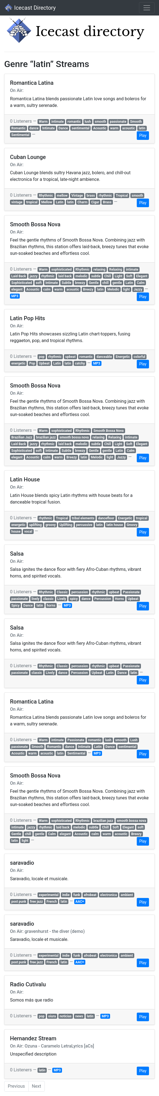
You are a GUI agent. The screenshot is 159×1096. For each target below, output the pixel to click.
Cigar (95, 202)
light (126, 289)
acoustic (128, 128)
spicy (74, 599)
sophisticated (61, 269)
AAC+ (80, 902)
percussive (84, 525)
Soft (129, 276)
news (79, 1016)
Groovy (132, 525)
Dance (63, 128)
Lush (134, 740)
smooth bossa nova (74, 437)
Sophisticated (21, 283)
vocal (28, 531)
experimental (49, 895)
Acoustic (99, 128)
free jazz (36, 902)
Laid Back (18, 276)
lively (35, 599)
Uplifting (65, 525)
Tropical (122, 195)
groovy (51, 525)
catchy (80, 363)
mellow (62, 195)
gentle (117, 283)
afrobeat (90, 895)
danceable (104, 357)
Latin (59, 202)
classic (48, 599)
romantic (74, 122)
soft (39, 283)
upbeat (70, 357)
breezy (80, 283)
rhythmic (105, 195)
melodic (82, 276)
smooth (100, 122)
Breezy (88, 289)
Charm (83, 202)
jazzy (34, 276)
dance (34, 128)
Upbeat (44, 363)
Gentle (94, 283)
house (16, 531)
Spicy (15, 605)
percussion (79, 592)
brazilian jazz (46, 437)
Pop (32, 363)
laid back (65, 276)
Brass (107, 202)
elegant (17, 289)
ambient (127, 895)
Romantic (18, 128)
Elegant (141, 276)
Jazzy (137, 289)
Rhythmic (46, 195)
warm (114, 128)
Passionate (131, 592)
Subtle (66, 283)
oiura (52, 1016)
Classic (62, 592)
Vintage (77, 195)
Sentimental (20, 135)
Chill (107, 276)
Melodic (113, 289)
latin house (114, 525)
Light (118, 276)
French (52, 902)
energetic (18, 363)
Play (142, 135)
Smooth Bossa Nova (108, 431)
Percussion (102, 599)
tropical (32, 202)
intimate (57, 122)
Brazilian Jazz (21, 437)
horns (51, 605)
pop (41, 357)
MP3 (14, 296)
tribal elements (83, 518)
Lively (61, 599)
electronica (108, 895)
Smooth (136, 122)
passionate (118, 122)
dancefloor (106, 518)
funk (76, 895)
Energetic (123, 357)
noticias (65, 1016)
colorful (139, 357)
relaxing (99, 269)
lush (88, 122)
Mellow (46, 202)
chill (105, 283)
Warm (43, 122)
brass (91, 195)
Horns (119, 599)
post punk (18, 902)
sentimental (81, 128)
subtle (95, 276)
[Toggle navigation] (147, 7)
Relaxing (115, 269)
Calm (141, 283)
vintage (17, 202)
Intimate (48, 128)
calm (47, 289)
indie (65, 895)
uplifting (35, 525)
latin (142, 128)
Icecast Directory (30, 8)
